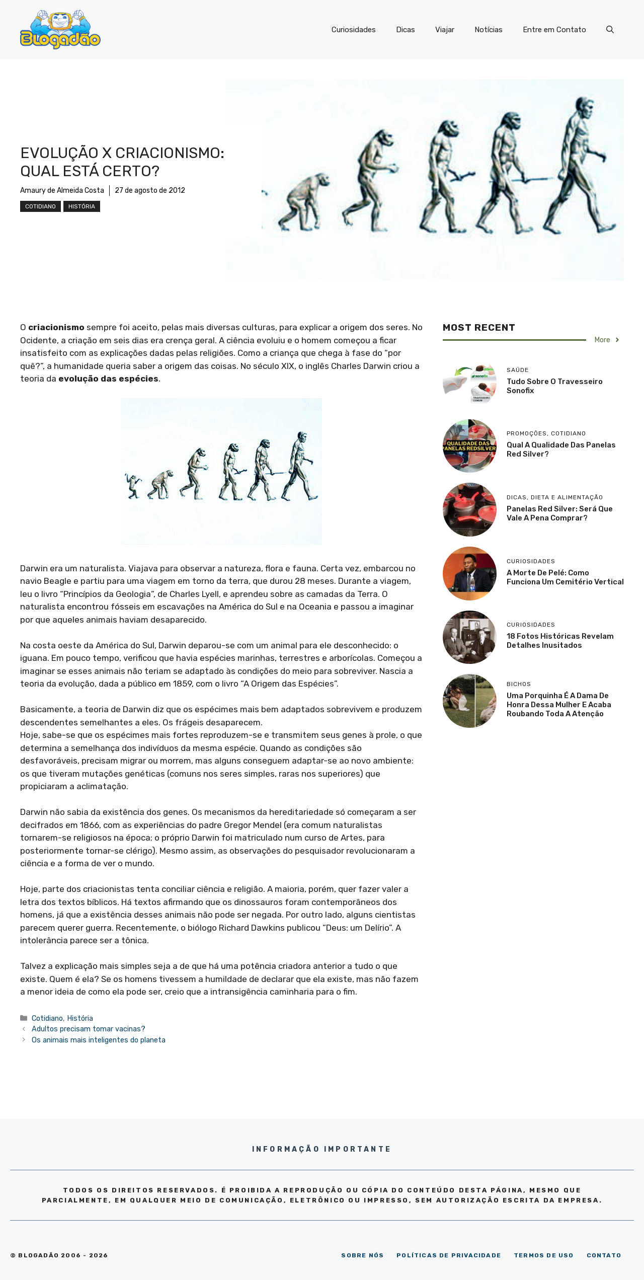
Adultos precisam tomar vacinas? (88, 1028)
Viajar (444, 29)
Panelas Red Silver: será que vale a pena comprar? (560, 513)
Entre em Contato (554, 29)
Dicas (405, 29)
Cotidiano (40, 206)
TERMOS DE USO (544, 1255)
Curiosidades (354, 29)
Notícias (488, 29)
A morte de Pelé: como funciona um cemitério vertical (565, 577)
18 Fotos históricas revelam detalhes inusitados (560, 641)
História (81, 206)
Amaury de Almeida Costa (62, 190)
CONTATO (604, 1255)
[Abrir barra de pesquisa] (610, 30)
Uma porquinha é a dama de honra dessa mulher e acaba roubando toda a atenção (559, 704)
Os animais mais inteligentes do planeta (99, 1039)
